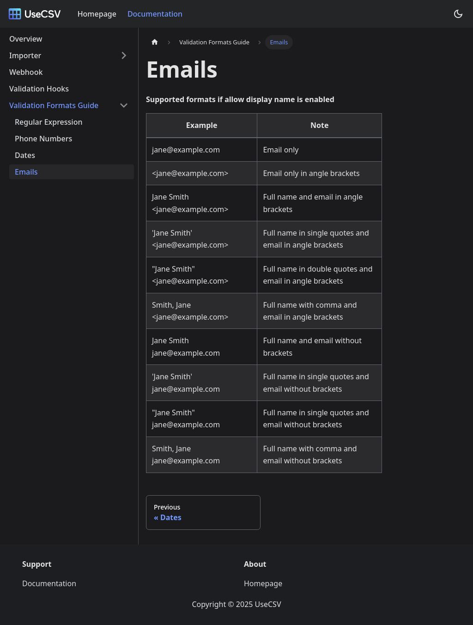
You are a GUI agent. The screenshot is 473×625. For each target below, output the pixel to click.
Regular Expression (48, 122)
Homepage (97, 14)
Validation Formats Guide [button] (53, 105)
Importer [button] (25, 55)
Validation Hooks (39, 89)
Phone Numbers (43, 138)
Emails (26, 172)
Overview (25, 39)
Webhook (25, 72)
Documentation (154, 14)
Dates (25, 155)
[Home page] (155, 42)
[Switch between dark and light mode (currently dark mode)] (458, 13)
